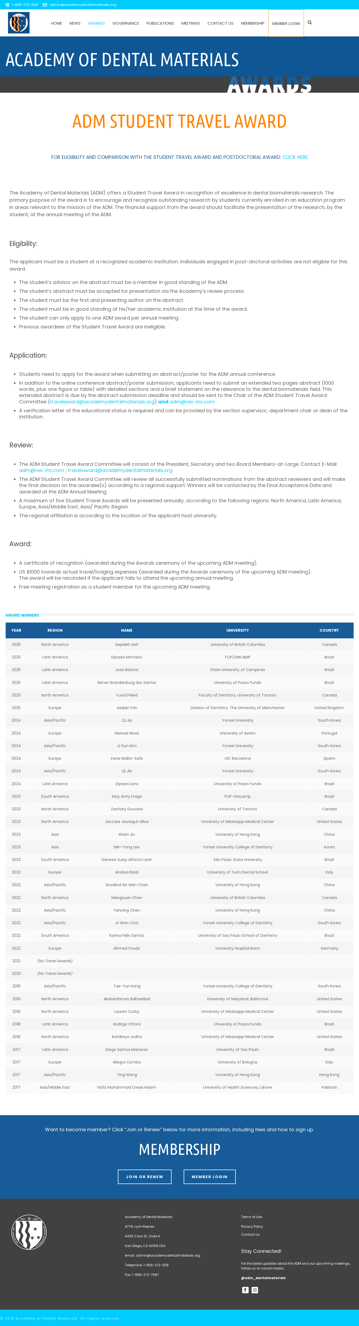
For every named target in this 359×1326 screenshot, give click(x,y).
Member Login (286, 23)
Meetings (191, 23)
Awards (96, 23)
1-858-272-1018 (25, 4)
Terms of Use (251, 1217)
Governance (126, 23)
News (75, 23)
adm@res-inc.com (192, 401)
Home (56, 23)
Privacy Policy (252, 1226)
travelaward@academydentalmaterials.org (102, 401)
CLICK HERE (295, 157)
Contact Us (221, 23)
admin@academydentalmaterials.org (82, 4)
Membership (252, 23)
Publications (160, 23)
